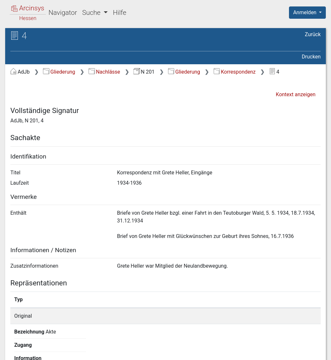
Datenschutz (212, 351)
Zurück (313, 34)
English (14, 347)
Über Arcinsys (164, 351)
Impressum (309, 351)
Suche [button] (92, 12)
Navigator (62, 12)
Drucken (311, 57)
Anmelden (305, 12)
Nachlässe (104, 72)
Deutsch (39, 347)
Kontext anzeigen (295, 94)
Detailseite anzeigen (253, 316)
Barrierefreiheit (262, 351)
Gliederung (59, 72)
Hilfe (119, 12)
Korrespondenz (235, 72)
